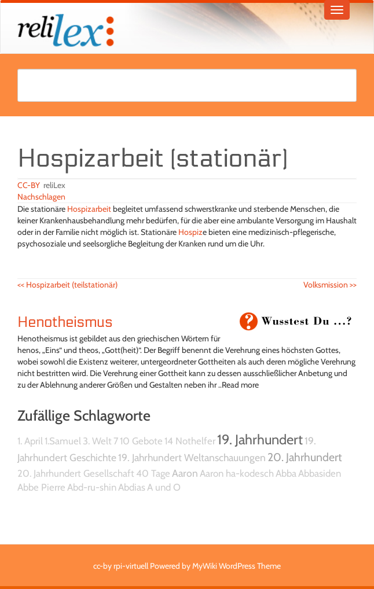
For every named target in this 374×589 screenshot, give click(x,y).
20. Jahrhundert (304, 457)
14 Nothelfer (189, 441)
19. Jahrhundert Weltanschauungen (192, 457)
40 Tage (153, 473)
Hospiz (190, 232)
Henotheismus (64, 322)
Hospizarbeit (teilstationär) (67, 284)
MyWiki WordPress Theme (236, 566)
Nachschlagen (41, 197)
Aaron (185, 473)
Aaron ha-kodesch (237, 473)
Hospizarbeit (89, 209)
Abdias (131, 487)
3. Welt (97, 441)
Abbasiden (319, 473)
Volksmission (330, 284)
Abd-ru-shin (91, 487)
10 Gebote (141, 441)
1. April (30, 441)
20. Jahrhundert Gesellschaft (75, 473)
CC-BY (28, 185)
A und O (164, 487)
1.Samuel (63, 441)
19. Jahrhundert (260, 439)
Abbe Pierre (41, 487)
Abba (286, 473)
